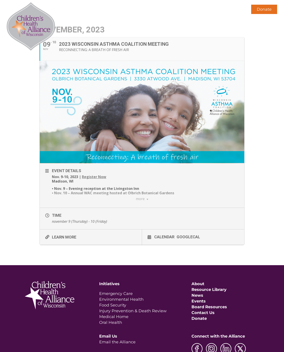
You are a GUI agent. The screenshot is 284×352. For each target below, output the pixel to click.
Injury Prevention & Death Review (133, 310)
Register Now (94, 176)
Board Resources (209, 306)
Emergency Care (116, 293)
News (197, 295)
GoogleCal (188, 237)
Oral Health (110, 322)
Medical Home (113, 316)
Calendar (164, 237)
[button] (237, 9)
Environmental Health (121, 299)
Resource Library (209, 289)
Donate (264, 9)
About (197, 283)
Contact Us (203, 312)
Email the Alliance (117, 342)
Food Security (112, 305)
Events (198, 301)
